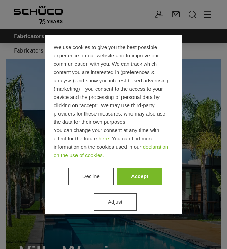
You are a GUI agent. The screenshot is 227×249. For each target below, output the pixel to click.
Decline (91, 176)
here (104, 138)
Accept (139, 176)
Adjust (115, 202)
